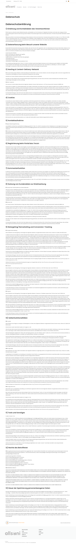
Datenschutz (24, 533)
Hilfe (40, 534)
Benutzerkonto (8, 1)
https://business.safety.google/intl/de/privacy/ (51, 262)
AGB (23, 531)
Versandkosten (33, 542)
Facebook (41, 533)
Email (40, 531)
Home (7, 12)
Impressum (24, 536)
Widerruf (24, 534)
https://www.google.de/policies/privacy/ (14, 263)
